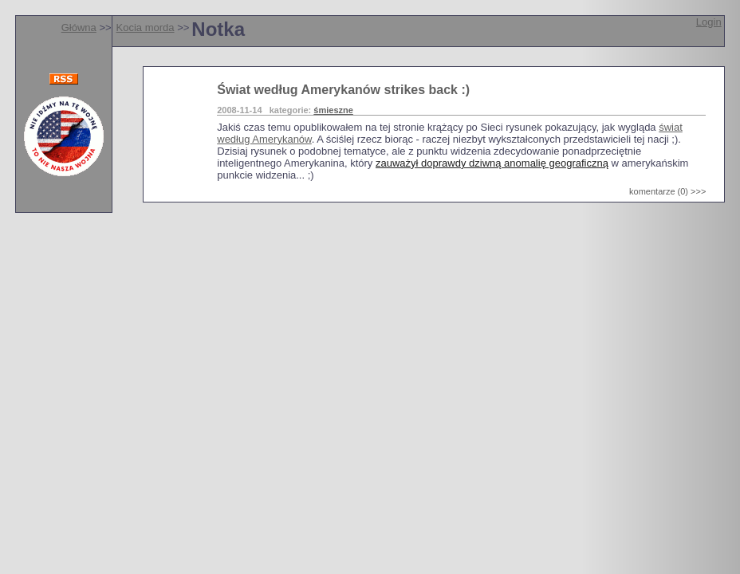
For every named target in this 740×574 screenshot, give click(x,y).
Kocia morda (145, 27)
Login (709, 22)
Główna (78, 27)
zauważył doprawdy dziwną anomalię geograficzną (492, 163)
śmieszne (333, 110)
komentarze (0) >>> (667, 191)
